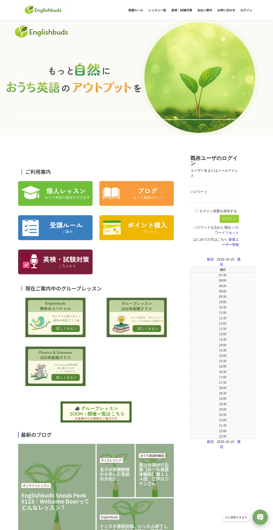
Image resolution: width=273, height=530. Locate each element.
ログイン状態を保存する (218, 96)
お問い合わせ (127, 500)
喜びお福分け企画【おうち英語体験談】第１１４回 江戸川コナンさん (154, 359)
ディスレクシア (111, 345)
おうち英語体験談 (152, 340)
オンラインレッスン (36, 370)
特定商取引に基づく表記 (55, 500)
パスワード (199, 77)
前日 (210, 144)
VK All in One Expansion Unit (165, 519)
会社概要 (27, 500)
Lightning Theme (135, 519)
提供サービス (103, 500)
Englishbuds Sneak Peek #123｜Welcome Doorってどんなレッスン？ (55, 386)
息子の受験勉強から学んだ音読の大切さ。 (115, 359)
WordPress (112, 519)
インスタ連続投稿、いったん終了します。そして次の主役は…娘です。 (134, 413)
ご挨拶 (82, 500)
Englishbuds (109, 402)
